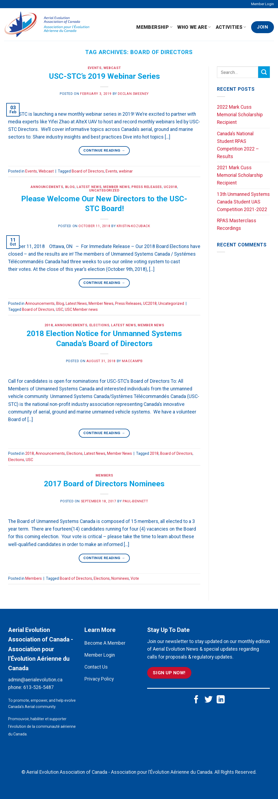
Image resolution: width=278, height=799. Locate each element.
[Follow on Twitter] (208, 699)
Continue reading (104, 150)
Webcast (112, 68)
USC (59, 309)
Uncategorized (104, 190)
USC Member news (81, 309)
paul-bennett (135, 501)
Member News (116, 187)
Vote (135, 578)
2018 (49, 325)
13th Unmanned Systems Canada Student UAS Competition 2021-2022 (243, 202)
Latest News (89, 187)
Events (95, 68)
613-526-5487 (38, 687)
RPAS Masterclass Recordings (236, 224)
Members (104, 475)
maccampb (132, 361)
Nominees (120, 578)
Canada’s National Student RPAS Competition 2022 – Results (238, 145)
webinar (126, 171)
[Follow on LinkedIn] (221, 699)
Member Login (262, 4)
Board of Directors (88, 171)
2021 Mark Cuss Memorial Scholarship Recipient (240, 175)
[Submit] (264, 72)
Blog (70, 187)
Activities (231, 27)
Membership (154, 27)
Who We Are (194, 27)
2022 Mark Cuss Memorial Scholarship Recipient (240, 114)
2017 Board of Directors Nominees (104, 483)
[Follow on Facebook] (196, 699)
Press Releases (146, 187)
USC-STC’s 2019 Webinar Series (104, 76)
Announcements (46, 187)
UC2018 (170, 187)
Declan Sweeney (133, 94)
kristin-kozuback (133, 226)
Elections (99, 325)
